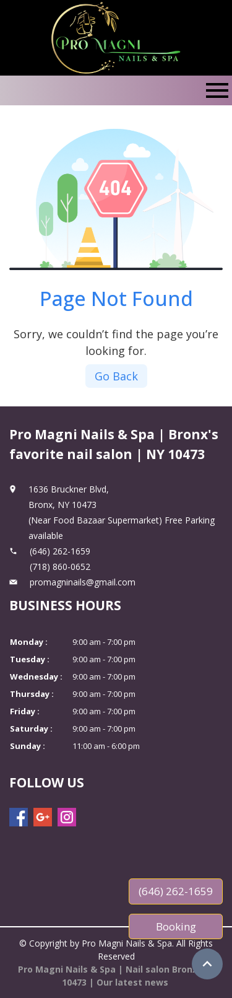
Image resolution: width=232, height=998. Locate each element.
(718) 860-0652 (60, 566)
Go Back (116, 376)
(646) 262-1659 (176, 891)
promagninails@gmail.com (82, 582)
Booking (176, 926)
